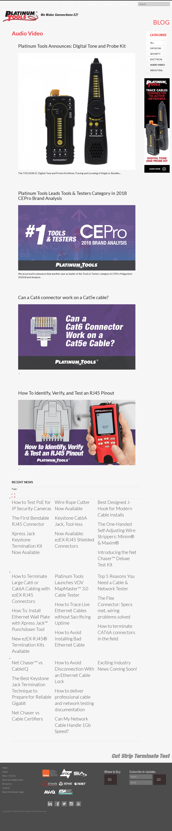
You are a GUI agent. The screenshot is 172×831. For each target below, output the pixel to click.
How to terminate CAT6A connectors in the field (116, 632)
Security (155, 54)
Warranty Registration (12, 780)
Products (68, 4)
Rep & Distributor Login (13, 792)
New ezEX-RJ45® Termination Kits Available (29, 645)
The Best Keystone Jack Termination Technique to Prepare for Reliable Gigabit (31, 691)
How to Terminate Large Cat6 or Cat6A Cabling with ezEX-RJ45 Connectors (31, 588)
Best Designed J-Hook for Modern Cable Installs (115, 508)
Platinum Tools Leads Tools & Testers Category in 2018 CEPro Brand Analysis (72, 195)
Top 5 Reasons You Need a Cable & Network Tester (116, 582)
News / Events (9, 775)
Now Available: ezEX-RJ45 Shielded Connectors (74, 540)
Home (55, 4)
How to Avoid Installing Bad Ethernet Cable (70, 638)
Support (108, 4)
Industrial (156, 70)
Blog (81, 4)
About (5, 772)
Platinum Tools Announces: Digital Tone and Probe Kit (72, 46)
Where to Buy (125, 4)
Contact (6, 788)
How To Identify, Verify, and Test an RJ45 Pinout (66, 393)
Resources (94, 4)
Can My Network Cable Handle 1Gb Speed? (73, 725)
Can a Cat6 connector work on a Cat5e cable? (63, 297)
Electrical (156, 59)
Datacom (155, 48)
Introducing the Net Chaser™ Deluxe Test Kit (117, 558)
